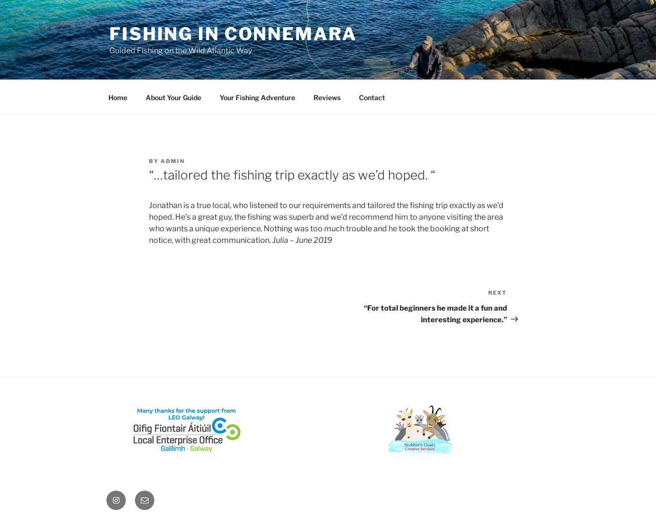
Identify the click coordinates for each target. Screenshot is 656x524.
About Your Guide (173, 97)
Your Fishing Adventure (257, 97)
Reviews (327, 97)
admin (173, 161)
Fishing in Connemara (233, 34)
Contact (372, 97)
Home (117, 97)
